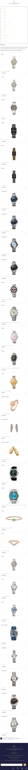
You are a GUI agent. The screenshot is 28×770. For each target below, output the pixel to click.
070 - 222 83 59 (14, 757)
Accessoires (4, 34)
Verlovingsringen (7, 22)
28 (9, 738)
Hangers (4, 15)
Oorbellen (5, 24)
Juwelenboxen (6, 38)
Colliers (4, 17)
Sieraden (3, 11)
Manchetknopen (6, 26)
